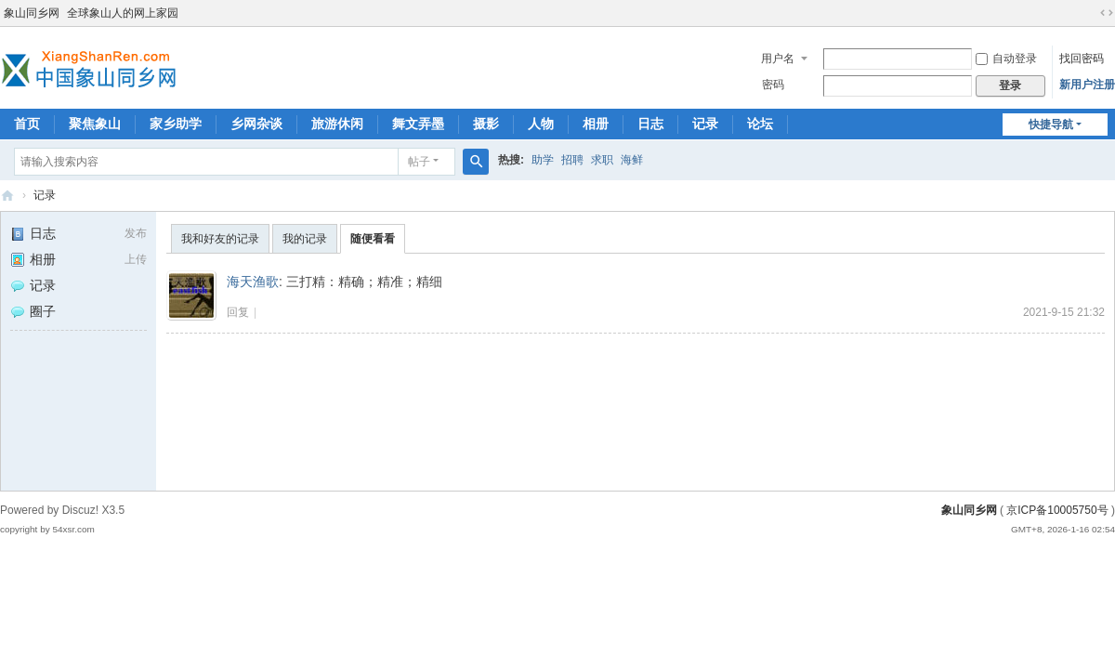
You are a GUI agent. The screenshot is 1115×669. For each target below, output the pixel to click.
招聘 (572, 159)
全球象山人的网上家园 (122, 13)
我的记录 (304, 238)
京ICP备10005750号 (1057, 510)
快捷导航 (1051, 124)
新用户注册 (1087, 84)
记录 (705, 123)
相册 (596, 123)
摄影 (486, 123)
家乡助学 (176, 123)
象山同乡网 (31, 13)
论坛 (760, 123)
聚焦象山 (95, 123)
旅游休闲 (337, 123)
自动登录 (1006, 58)
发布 (136, 233)
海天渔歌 (253, 281)
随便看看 (372, 238)
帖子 (419, 161)
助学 (542, 159)
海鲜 (632, 159)
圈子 (33, 311)
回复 (238, 312)
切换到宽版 (1106, 13)
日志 (650, 123)
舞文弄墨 (418, 123)
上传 (136, 259)
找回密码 (1081, 58)
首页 (27, 123)
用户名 (777, 58)
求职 (602, 159)
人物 (541, 123)
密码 (773, 84)
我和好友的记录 (220, 238)
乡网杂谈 (256, 123)
